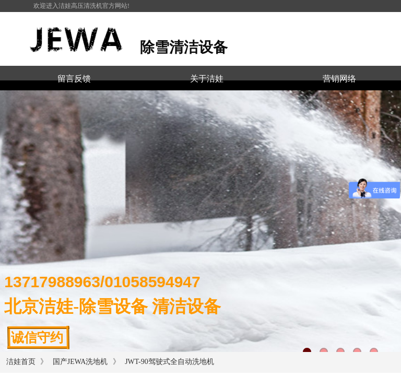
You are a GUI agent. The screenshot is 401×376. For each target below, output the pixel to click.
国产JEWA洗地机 (80, 362)
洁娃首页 (21, 362)
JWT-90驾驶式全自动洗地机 (169, 362)
